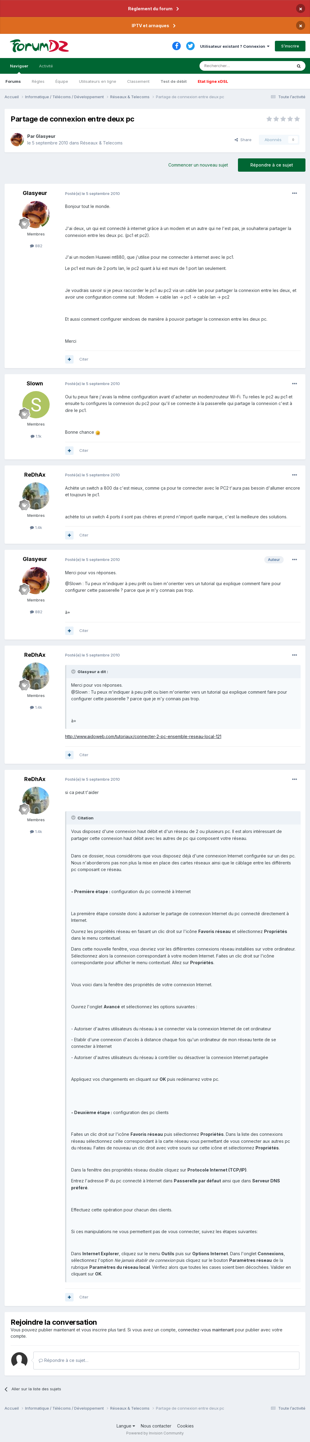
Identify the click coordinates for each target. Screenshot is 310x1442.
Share (243, 139)
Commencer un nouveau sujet (198, 164)
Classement (138, 81)
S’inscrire (290, 46)
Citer (83, 359)
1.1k (36, 436)
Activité (46, 65)
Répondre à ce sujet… (63, 1360)
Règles (38, 81)
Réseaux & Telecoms (101, 142)
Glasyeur (45, 136)
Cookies (185, 1425)
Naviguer (19, 68)
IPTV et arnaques (150, 25)
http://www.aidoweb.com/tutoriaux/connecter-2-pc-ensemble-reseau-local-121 (143, 736)
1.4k (36, 527)
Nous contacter (156, 1425)
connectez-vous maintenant (206, 1329)
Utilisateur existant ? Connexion (234, 46)
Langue (126, 1425)
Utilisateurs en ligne (97, 81)
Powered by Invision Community (155, 1433)
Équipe (61, 81)
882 (36, 245)
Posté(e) (92, 193)
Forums (13, 81)
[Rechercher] (232, 66)
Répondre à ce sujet (271, 164)
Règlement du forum (150, 8)
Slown (35, 383)
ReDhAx (34, 474)
